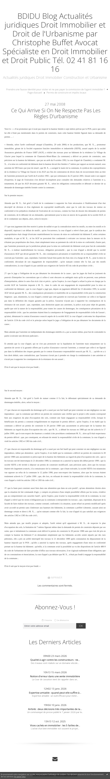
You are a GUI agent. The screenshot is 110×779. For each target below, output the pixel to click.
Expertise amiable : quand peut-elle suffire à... (55, 694)
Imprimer (55, 579)
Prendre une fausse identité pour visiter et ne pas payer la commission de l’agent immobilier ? (55, 89)
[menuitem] (57, 89)
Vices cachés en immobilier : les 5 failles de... (55, 727)
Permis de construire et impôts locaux (66, 92)
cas (12, 130)
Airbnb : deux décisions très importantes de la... (55, 710)
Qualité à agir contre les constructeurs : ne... (55, 661)
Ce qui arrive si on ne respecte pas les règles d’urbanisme (56, 114)
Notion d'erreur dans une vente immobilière (55, 678)
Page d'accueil (36, 92)
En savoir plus (19, 776)
